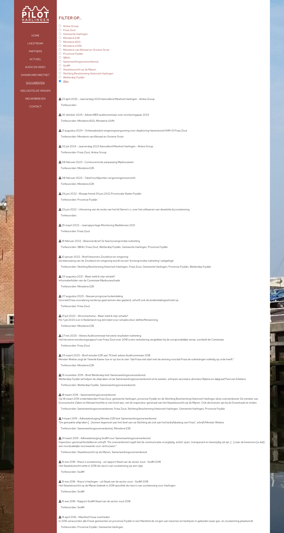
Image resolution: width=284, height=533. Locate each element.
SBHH (66, 57)
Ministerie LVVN (72, 46)
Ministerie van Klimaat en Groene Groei (86, 49)
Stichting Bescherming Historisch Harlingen (88, 73)
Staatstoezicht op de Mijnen (79, 69)
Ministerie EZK (71, 38)
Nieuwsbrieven (35, 98)
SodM (66, 65)
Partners (35, 51)
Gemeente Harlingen (75, 34)
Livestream (35, 43)
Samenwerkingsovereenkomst (80, 61)
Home (35, 35)
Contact (35, 106)
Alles (66, 81)
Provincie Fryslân (73, 53)
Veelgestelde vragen (35, 90)
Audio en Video (35, 67)
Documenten (35, 83)
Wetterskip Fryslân (74, 77)
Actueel (35, 59)
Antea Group (71, 26)
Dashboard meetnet (35, 75)
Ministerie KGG (72, 42)
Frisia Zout (69, 30)
